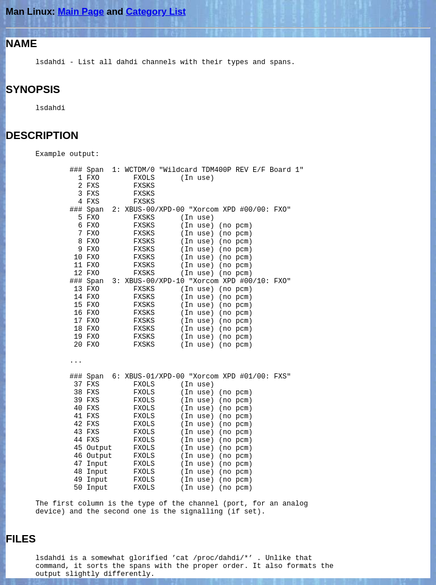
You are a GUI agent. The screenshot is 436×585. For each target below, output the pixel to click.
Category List (156, 11)
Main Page (81, 11)
